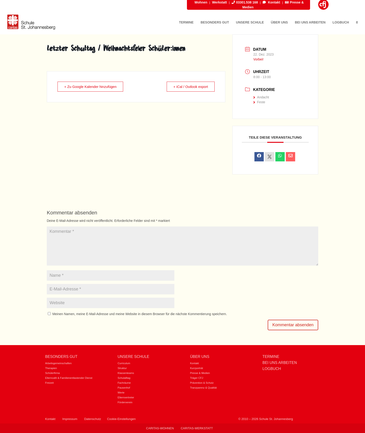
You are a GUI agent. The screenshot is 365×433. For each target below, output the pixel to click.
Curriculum (124, 363)
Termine (271, 357)
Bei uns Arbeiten (280, 363)
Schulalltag (124, 377)
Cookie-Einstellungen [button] (121, 419)
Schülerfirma (52, 373)
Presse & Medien (200, 373)
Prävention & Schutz (201, 382)
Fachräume (124, 382)
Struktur (122, 368)
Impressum (69, 419)
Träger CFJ (196, 377)
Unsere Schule (133, 357)
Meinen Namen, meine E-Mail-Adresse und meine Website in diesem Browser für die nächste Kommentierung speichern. (139, 314)
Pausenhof (124, 387)
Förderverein (125, 402)
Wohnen (201, 2)
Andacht (261, 97)
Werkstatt (219, 2)
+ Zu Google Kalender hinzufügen (90, 87)
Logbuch (272, 369)
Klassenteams (126, 373)
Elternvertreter (126, 397)
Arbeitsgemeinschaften (58, 363)
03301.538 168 (245, 2)
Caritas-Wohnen (160, 428)
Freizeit (49, 382)
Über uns (199, 357)
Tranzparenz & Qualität (203, 387)
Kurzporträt (196, 368)
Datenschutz (92, 419)
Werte (121, 392)
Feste (259, 102)
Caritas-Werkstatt (197, 428)
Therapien (51, 368)
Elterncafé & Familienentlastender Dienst (68, 377)
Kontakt (271, 2)
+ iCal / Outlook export (190, 87)
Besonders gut (61, 357)
